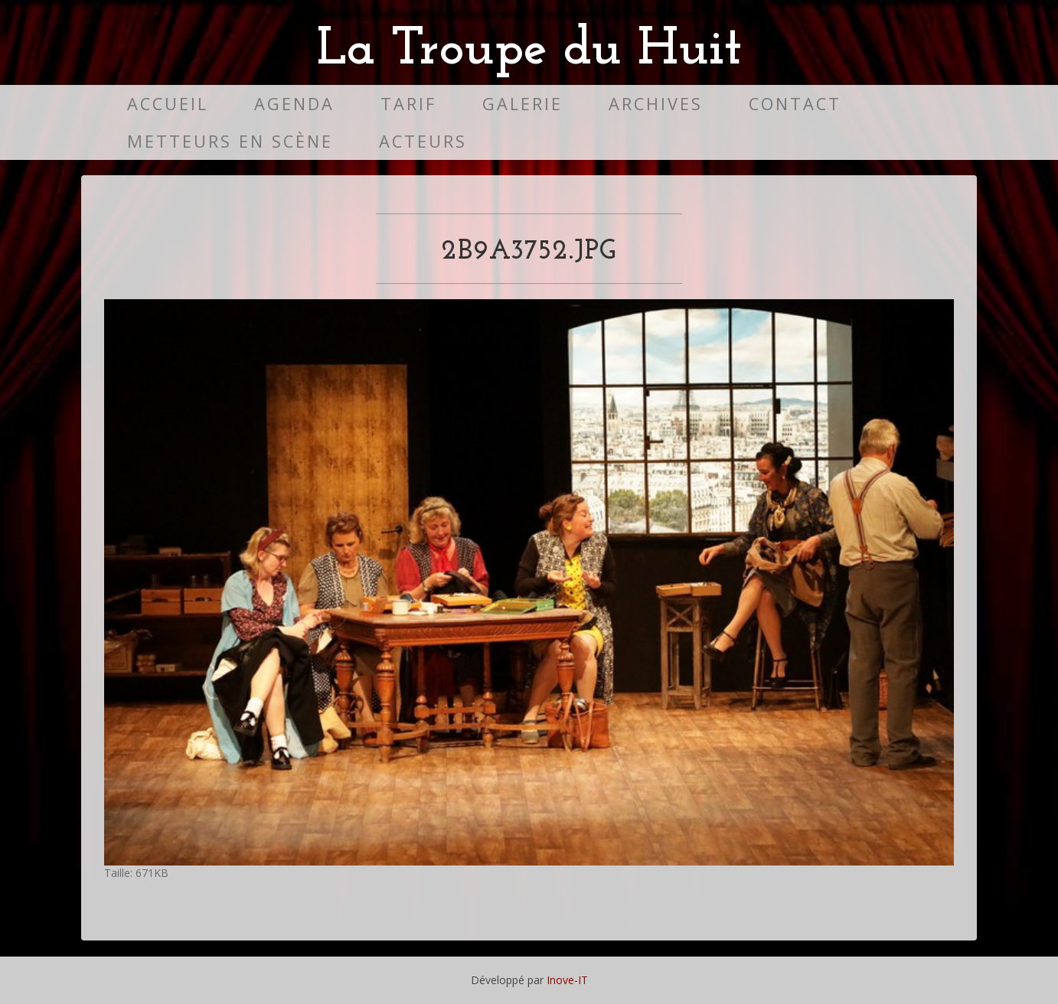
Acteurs (423, 141)
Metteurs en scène (230, 141)
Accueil (167, 104)
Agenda (294, 104)
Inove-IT (567, 980)
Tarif (408, 104)
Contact (795, 104)
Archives (656, 104)
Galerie (522, 104)
